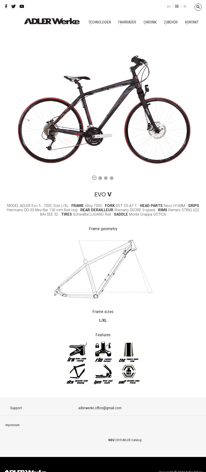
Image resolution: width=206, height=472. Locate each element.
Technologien (99, 22)
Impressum (12, 425)
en (169, 6)
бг (185, 6)
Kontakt (192, 22)
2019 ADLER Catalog (128, 440)
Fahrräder (127, 22)
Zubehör (171, 22)
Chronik (150, 22)
